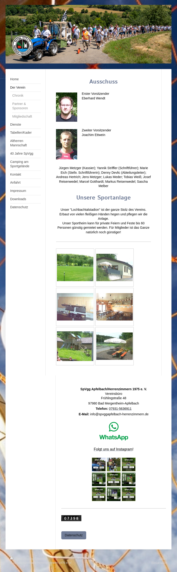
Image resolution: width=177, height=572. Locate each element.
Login (163, 558)
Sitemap (40, 558)
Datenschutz (74, 535)
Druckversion (21, 558)
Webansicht (159, 562)
